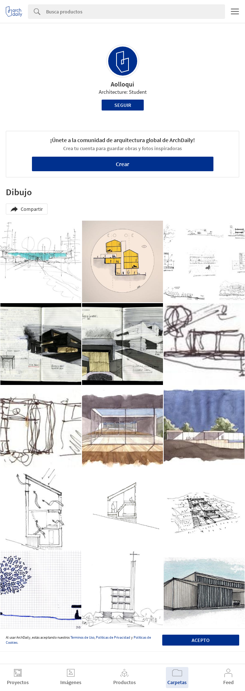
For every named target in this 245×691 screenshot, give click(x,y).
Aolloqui (122, 84)
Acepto (200, 640)
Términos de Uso (82, 637)
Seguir (122, 105)
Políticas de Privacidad (113, 637)
